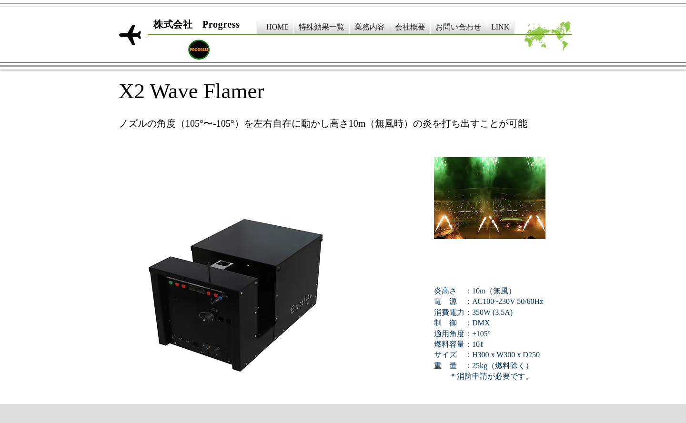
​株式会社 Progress (196, 24)
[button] (321, 27)
